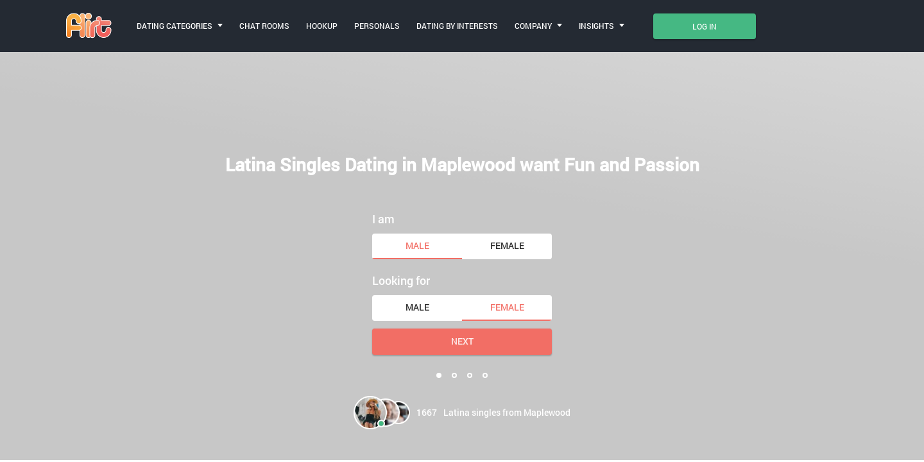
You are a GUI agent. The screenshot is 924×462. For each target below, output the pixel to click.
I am (383, 219)
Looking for (401, 280)
